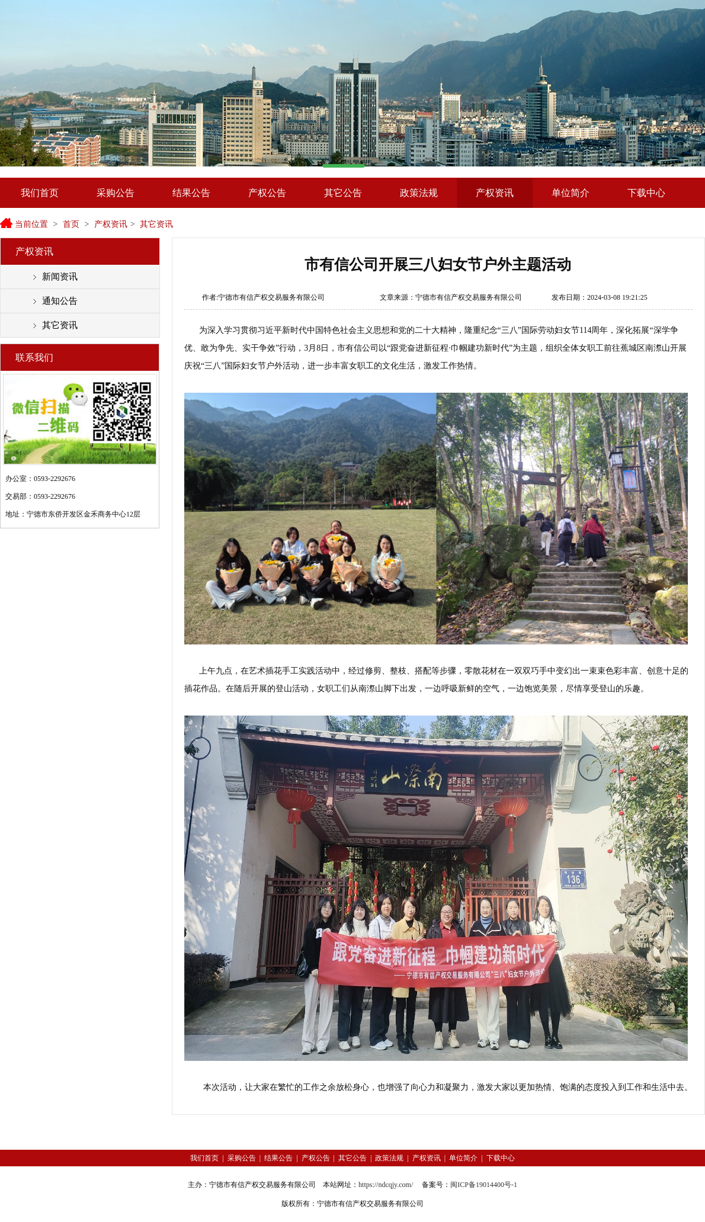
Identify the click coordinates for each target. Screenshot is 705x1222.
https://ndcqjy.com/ (385, 1185)
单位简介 (570, 193)
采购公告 (115, 193)
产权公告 (267, 193)
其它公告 (343, 193)
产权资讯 (495, 193)
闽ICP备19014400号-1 (483, 1185)
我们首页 (40, 193)
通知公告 (60, 301)
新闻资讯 (60, 276)
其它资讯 (156, 224)
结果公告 (191, 193)
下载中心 (646, 193)
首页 (71, 224)
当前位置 (31, 224)
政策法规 (419, 193)
